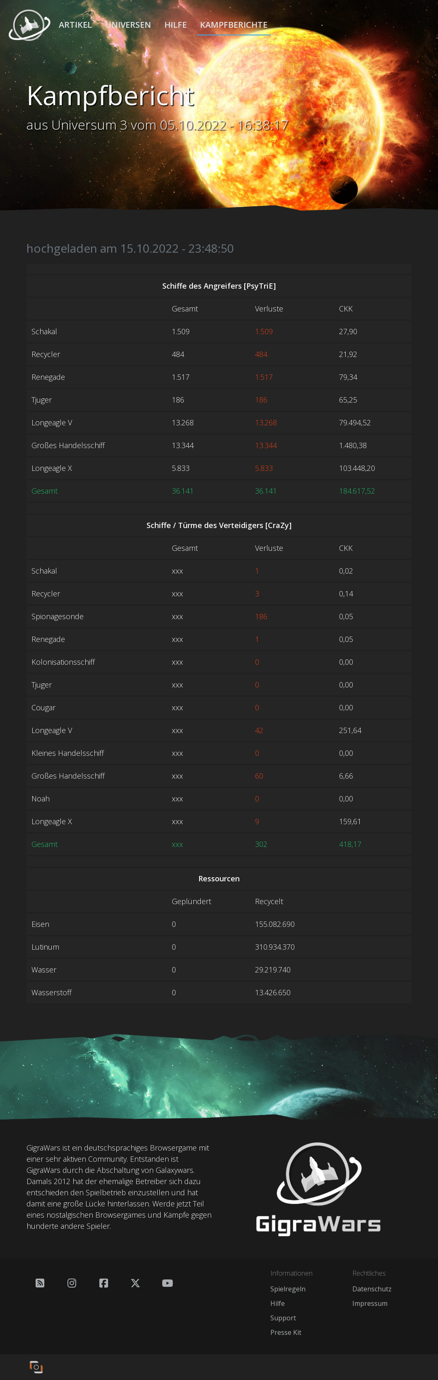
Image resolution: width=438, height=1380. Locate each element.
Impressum (369, 1303)
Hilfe (175, 24)
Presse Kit (285, 1332)
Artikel (75, 24)
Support (283, 1317)
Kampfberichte (233, 24)
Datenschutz (372, 1288)
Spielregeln (288, 1288)
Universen (128, 24)
